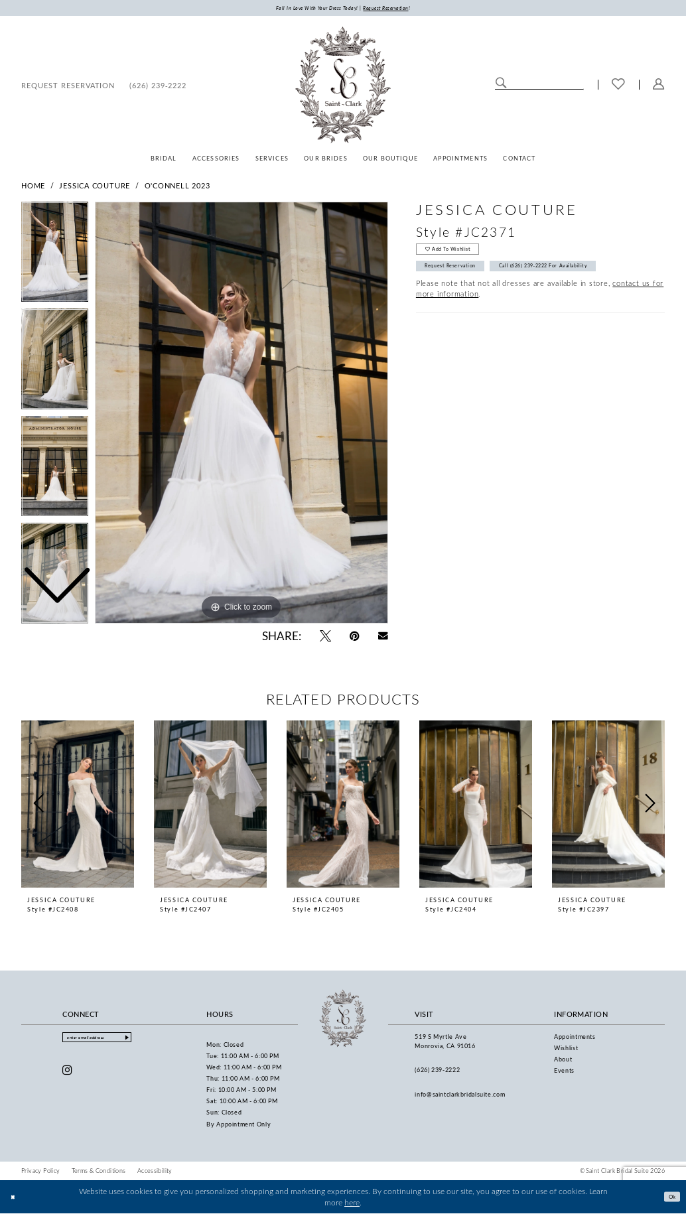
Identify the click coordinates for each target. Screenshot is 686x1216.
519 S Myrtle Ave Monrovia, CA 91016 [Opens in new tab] (445, 1043)
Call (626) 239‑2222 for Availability (577, 277)
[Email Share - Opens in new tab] (383, 638)
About (563, 1061)
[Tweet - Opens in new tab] (325, 637)
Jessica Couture (94, 187)
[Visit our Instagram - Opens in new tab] (67, 1075)
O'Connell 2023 (177, 187)
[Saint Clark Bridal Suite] (343, 87)
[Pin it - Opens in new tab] (355, 637)
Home (33, 187)
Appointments (575, 1038)
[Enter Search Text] (539, 86)
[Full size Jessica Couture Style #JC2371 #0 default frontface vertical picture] (241, 415)
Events (564, 1072)
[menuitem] (68, 87)
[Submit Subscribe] (152, 1041)
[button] (659, 87)
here (352, 1204)
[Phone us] (158, 87)
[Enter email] (110, 1041)
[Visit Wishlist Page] (618, 86)
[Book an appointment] (68, 87)
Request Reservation (460, 277)
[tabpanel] (241, 415)
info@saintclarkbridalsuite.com (460, 1096)
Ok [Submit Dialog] (669, 1198)
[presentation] (77, 806)
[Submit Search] (501, 86)
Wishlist (566, 1050)
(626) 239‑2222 (437, 1072)
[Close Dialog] (15, 1199)
